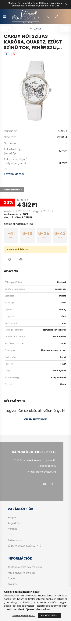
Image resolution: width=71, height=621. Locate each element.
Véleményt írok (35, 419)
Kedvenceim (15, 540)
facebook (37, 484)
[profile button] (57, 16)
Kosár (11, 534)
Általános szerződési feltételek (25, 567)
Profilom (12, 529)
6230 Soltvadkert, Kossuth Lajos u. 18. (35, 460)
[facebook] (6, 54)
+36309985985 (47, 466)
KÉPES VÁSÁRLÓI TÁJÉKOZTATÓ (24, 546)
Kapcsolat (14, 589)
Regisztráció (15, 523)
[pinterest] (14, 54)
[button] (9, 259)
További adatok (14, 174)
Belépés (12, 517)
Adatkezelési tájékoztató (21, 572)
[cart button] (64, 16)
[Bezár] (66, 4)
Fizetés (11, 578)
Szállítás (13, 584)
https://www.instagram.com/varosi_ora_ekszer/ (44, 484)
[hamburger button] (5, 16)
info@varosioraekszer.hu (41, 471)
